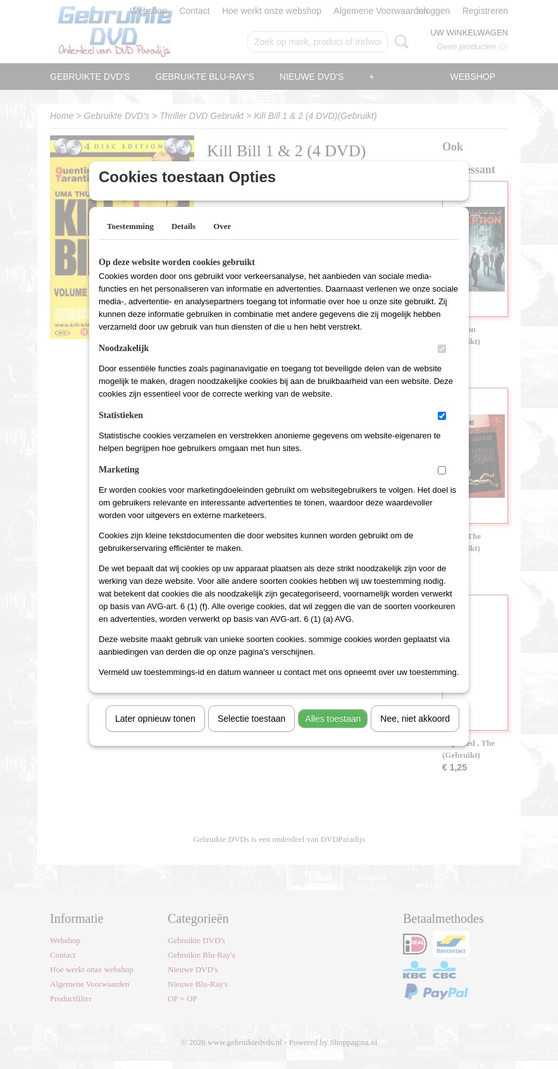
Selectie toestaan (251, 735)
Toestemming (130, 242)
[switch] (442, 365)
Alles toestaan (333, 735)
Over (222, 242)
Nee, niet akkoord (415, 735)
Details (183, 242)
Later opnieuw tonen (155, 735)
